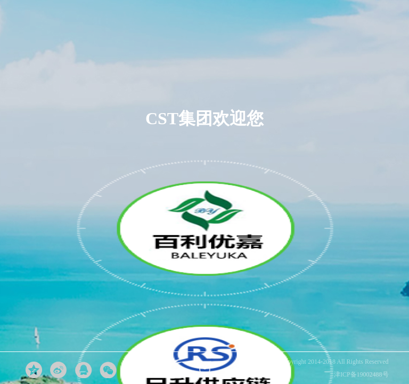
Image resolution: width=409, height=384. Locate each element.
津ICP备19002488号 (361, 374)
